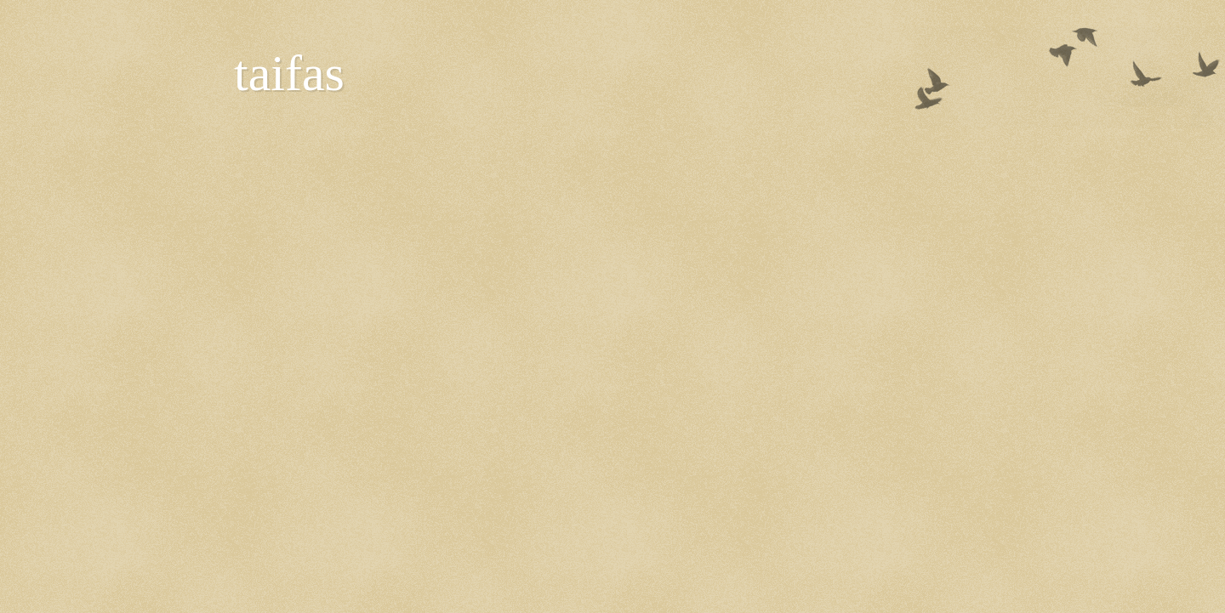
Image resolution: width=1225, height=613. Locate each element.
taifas (289, 73)
